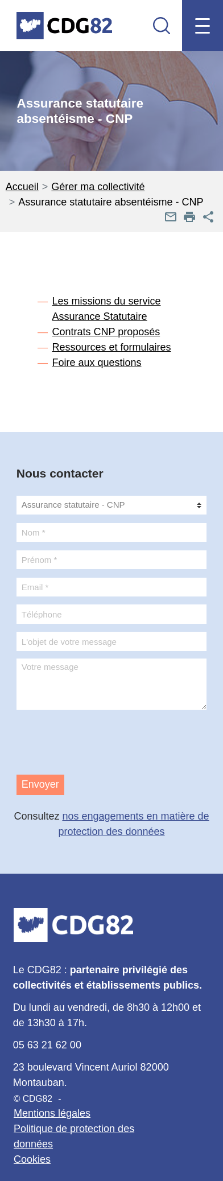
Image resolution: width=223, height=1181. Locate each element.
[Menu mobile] (202, 25)
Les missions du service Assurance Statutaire (106, 308)
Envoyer (40, 784)
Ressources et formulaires (111, 347)
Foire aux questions (96, 362)
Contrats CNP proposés (106, 332)
